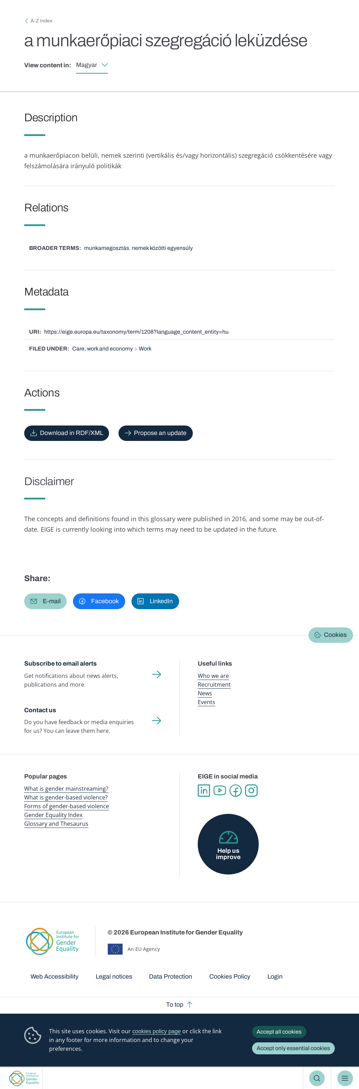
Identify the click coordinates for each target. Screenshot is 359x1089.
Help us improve (228, 853)
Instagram (251, 790)
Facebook (235, 790)
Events (206, 702)
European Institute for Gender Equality (24, 1078)
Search (317, 1078)
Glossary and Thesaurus (56, 824)
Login (275, 976)
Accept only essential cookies (293, 1048)
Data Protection (170, 976)
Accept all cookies (279, 1032)
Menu (345, 1078)
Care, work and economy (102, 349)
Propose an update (160, 432)
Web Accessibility (55, 976)
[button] (45, 601)
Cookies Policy (229, 976)
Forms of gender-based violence (66, 806)
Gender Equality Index (53, 815)
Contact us (40, 710)
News (205, 693)
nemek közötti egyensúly (162, 248)
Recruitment (214, 684)
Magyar (86, 64)
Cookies (335, 634)
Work (145, 349)
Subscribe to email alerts (60, 663)
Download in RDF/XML (71, 432)
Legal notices (114, 976)
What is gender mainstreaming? (66, 788)
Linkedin (204, 790)
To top (174, 1004)
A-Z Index (41, 20)
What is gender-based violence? (66, 797)
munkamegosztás (106, 248)
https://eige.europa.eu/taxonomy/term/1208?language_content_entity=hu (136, 332)
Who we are (213, 676)
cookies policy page (156, 1031)
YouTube (220, 790)
